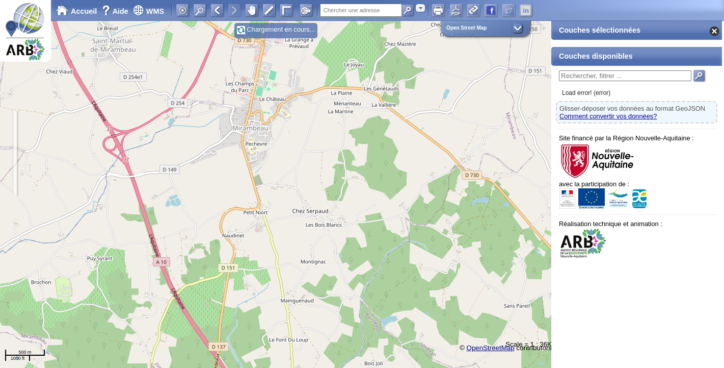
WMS (148, 11)
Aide (116, 11)
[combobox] (420, 8)
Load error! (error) (586, 92)
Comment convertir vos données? (608, 116)
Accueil (76, 11)
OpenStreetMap (491, 348)
